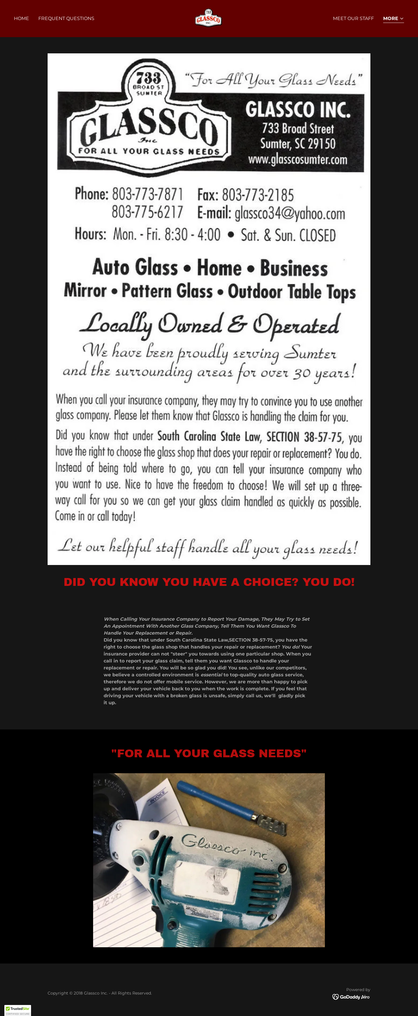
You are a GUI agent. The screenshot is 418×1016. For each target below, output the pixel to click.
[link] (209, 18)
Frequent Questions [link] (66, 18)
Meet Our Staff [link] (353, 18)
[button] (393, 19)
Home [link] (21, 18)
